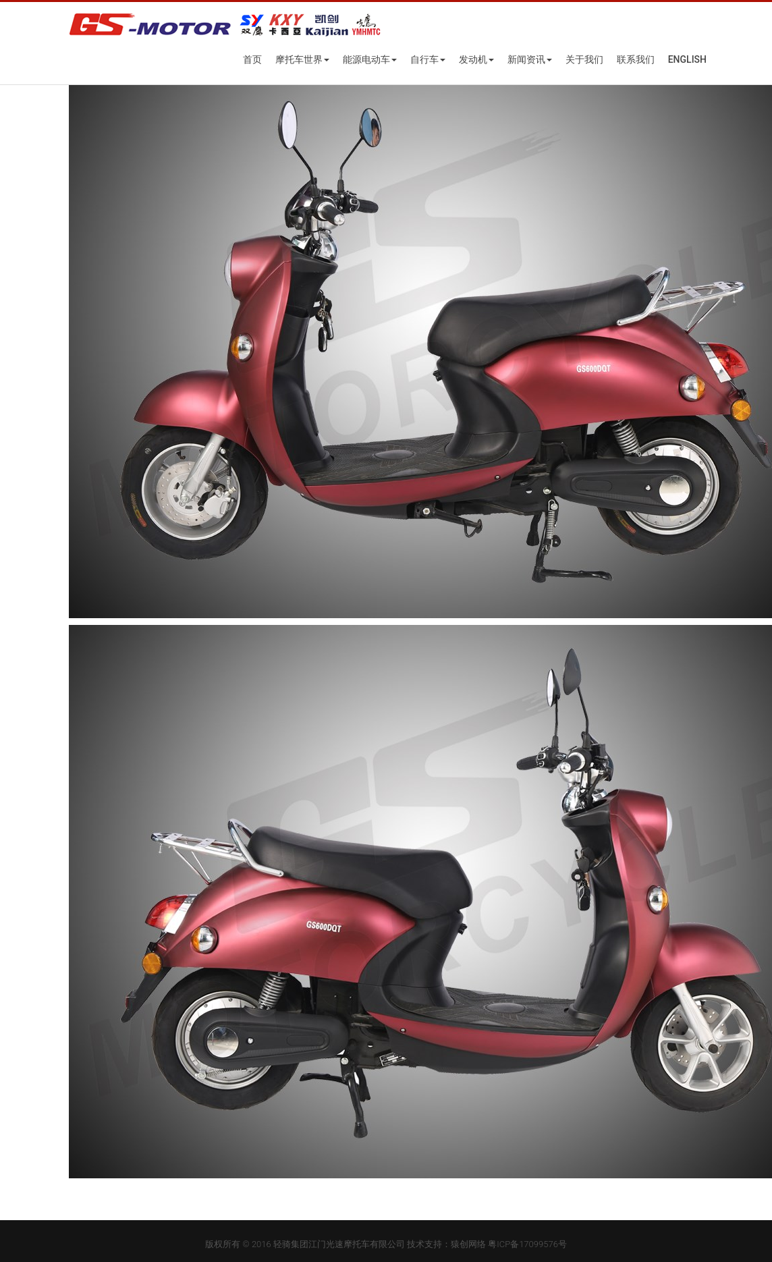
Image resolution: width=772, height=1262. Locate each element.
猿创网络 (468, 1244)
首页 (252, 59)
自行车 (427, 59)
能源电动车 (370, 59)
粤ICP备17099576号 (527, 1244)
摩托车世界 (302, 59)
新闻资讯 (529, 59)
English (687, 59)
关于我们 (584, 59)
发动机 (476, 59)
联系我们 (636, 59)
